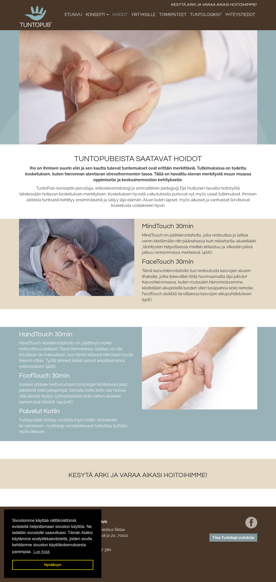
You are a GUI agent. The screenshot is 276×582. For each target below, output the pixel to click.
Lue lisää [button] (41, 552)
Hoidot (120, 14)
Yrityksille (143, 14)
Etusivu (73, 14)
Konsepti (97, 14)
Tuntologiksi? (206, 14)
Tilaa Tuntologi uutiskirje (233, 538)
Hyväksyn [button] (52, 565)
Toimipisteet (173, 14)
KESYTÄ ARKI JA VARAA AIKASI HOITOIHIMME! (214, 5)
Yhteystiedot (240, 14)
